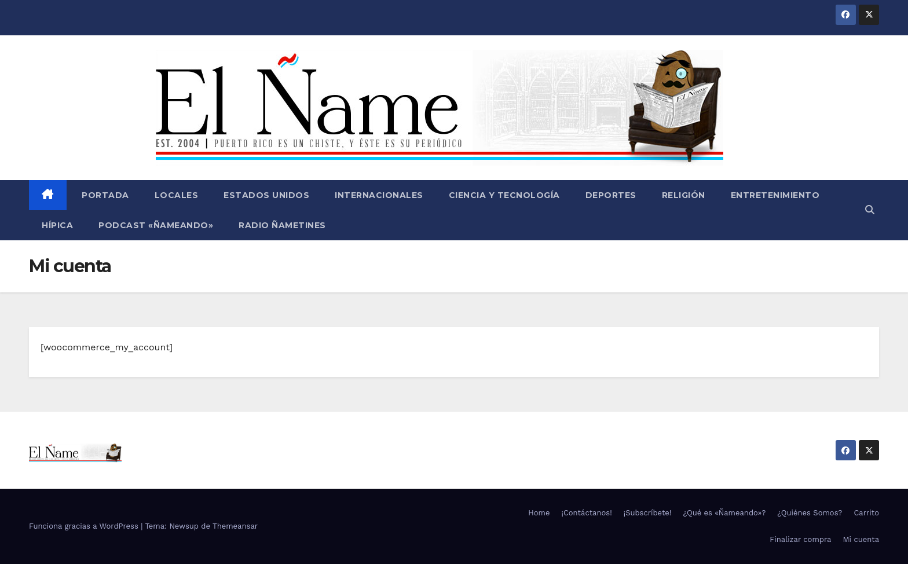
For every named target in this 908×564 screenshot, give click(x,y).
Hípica (57, 225)
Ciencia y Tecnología (504, 195)
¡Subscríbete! (648, 512)
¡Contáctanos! (586, 512)
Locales (177, 195)
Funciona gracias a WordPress (85, 526)
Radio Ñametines (282, 225)
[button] (869, 209)
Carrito (866, 512)
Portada (104, 195)
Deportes (610, 195)
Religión (683, 195)
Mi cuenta (861, 539)
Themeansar (235, 526)
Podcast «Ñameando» (155, 225)
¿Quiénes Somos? (809, 512)
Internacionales (379, 195)
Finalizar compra (800, 539)
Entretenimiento (775, 195)
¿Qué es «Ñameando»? (724, 512)
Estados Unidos (266, 195)
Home (539, 512)
